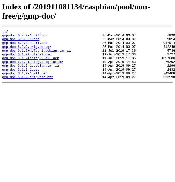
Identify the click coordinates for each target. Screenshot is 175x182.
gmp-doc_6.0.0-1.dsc (20, 41)
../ (5, 32)
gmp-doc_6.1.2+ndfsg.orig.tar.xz (32, 68)
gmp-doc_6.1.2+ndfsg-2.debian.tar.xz (36, 55)
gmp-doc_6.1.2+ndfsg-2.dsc (26, 59)
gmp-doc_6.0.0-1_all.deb (24, 45)
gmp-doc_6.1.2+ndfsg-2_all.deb (30, 64)
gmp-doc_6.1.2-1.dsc (20, 77)
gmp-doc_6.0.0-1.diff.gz (24, 36)
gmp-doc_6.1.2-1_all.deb (24, 82)
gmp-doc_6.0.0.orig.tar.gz (26, 50)
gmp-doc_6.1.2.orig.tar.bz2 (27, 86)
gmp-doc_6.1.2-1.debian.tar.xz (30, 73)
